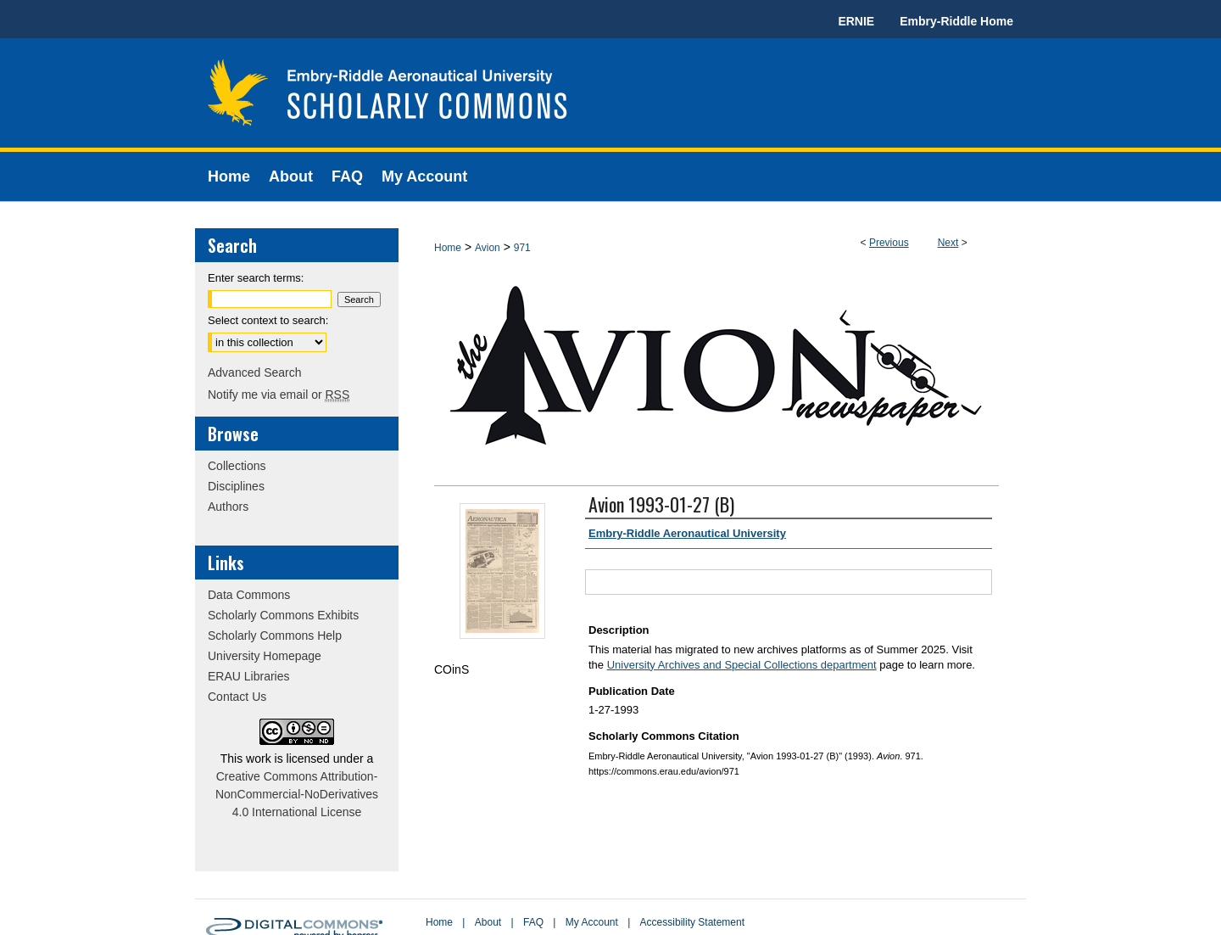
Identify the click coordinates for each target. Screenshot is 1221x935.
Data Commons (249, 595)
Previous (889, 243)
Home (447, 248)
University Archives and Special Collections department (742, 664)
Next (948, 243)
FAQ (533, 922)
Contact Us (237, 696)
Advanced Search (255, 372)
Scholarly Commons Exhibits (283, 615)
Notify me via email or (278, 394)
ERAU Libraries (248, 676)
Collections (236, 466)
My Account (592, 922)
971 (522, 248)
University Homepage (264, 656)
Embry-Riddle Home (956, 21)
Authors (228, 506)
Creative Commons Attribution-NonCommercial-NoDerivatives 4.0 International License (296, 794)
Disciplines (236, 486)
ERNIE (856, 21)
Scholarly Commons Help (275, 635)
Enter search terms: (256, 278)
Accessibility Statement (692, 922)
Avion (487, 248)
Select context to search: (268, 320)
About (488, 922)
